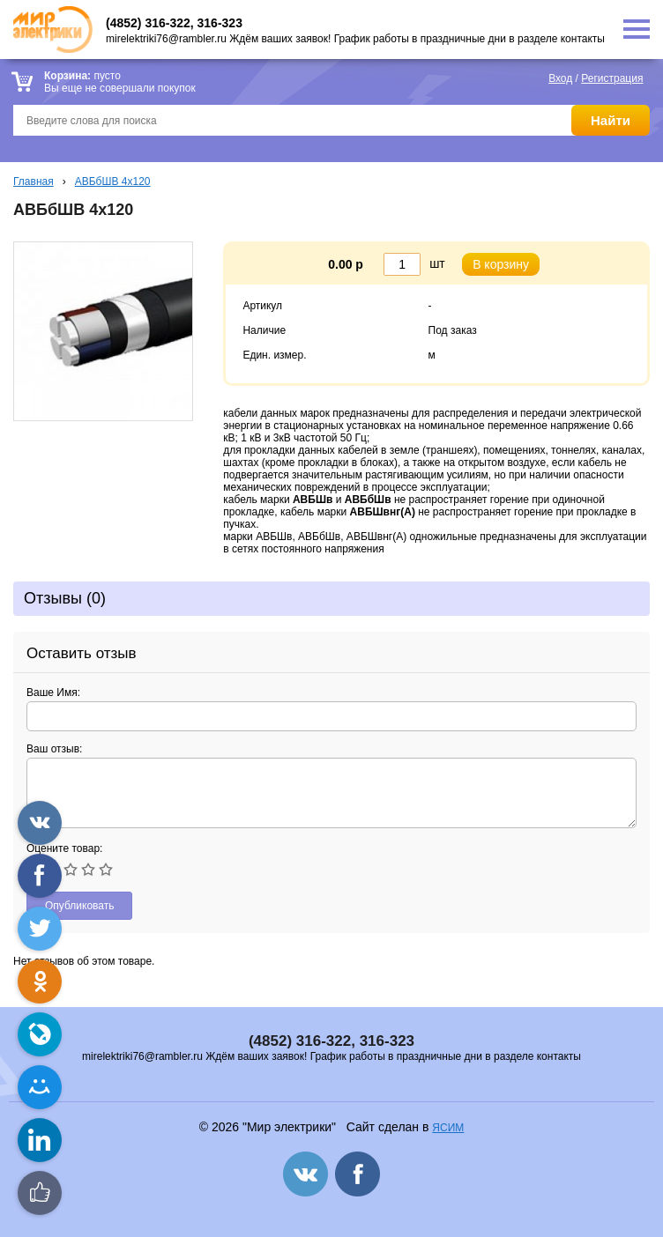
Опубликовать (79, 906)
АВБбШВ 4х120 (113, 181)
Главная (33, 181)
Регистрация (612, 78)
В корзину (501, 264)
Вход (560, 78)
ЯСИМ (448, 1128)
